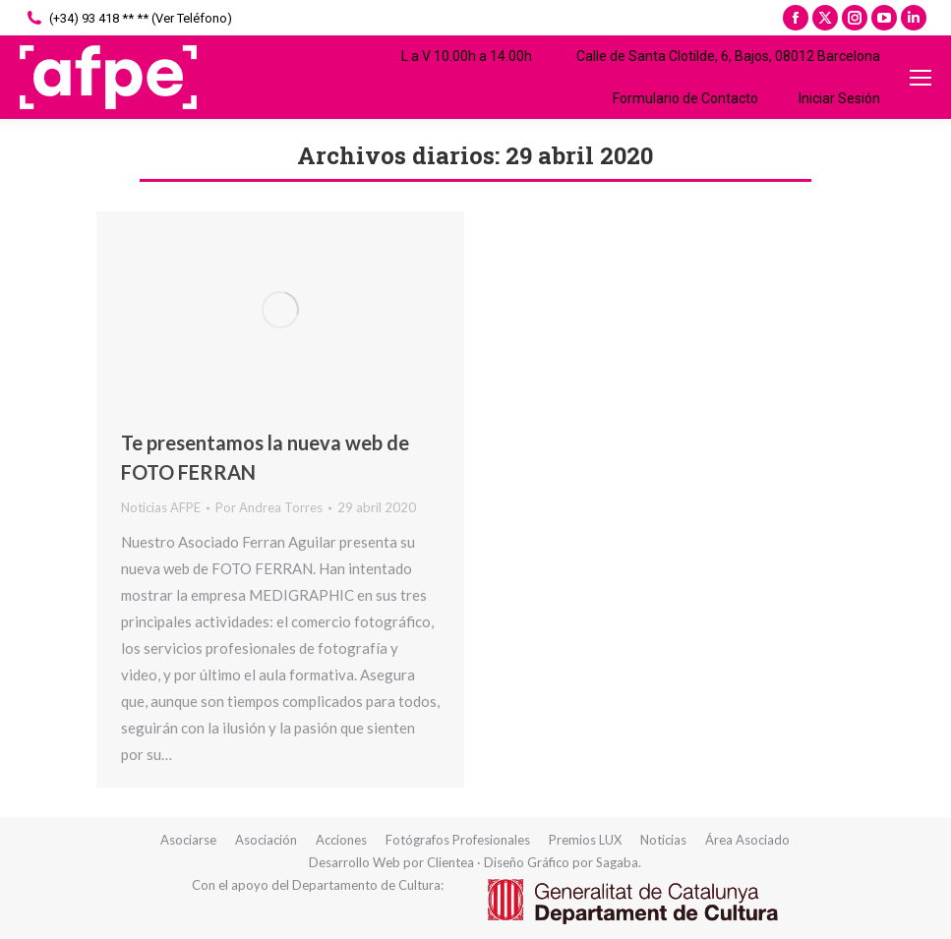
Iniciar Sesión (829, 98)
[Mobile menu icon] (920, 77)
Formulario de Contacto (673, 98)
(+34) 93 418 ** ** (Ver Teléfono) (128, 18)
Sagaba (617, 862)
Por (269, 507)
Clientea (450, 862)
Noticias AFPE (161, 507)
